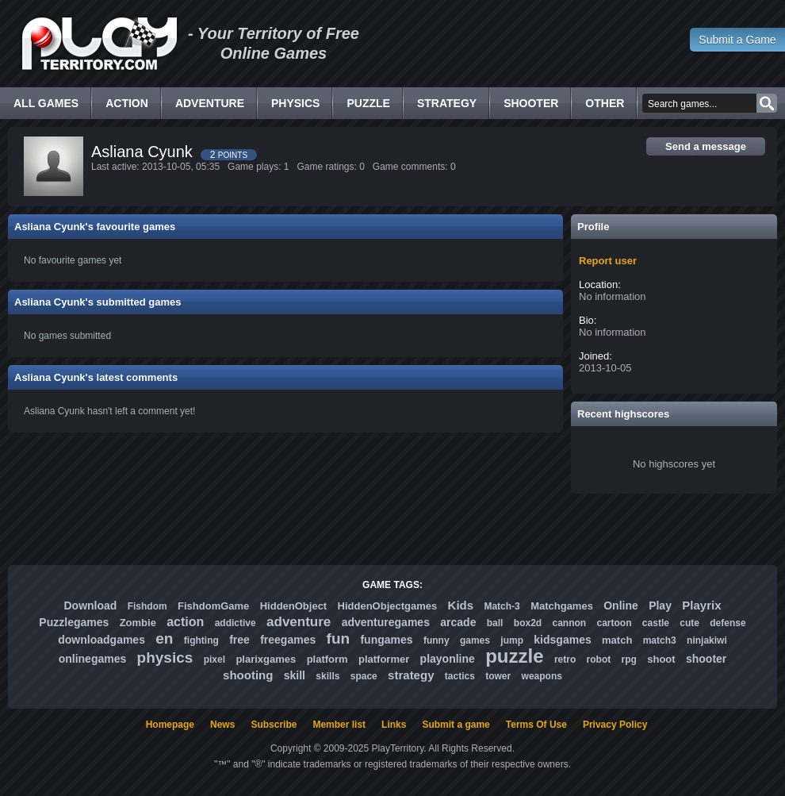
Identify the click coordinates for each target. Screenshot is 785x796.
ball (495, 623)
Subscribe (274, 724)
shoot (661, 659)
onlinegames (93, 658)
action (185, 622)
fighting (201, 640)
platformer (383, 659)
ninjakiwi (707, 640)
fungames (386, 639)
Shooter (531, 103)
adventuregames (386, 622)
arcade (458, 622)
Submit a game (455, 724)
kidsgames (562, 639)
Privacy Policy (615, 724)
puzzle (514, 656)
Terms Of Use (536, 724)
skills (327, 676)
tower (498, 676)
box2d (528, 623)
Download (90, 605)
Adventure (209, 103)
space (363, 676)
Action (126, 103)
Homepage (170, 724)
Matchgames (561, 606)
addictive (235, 623)
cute (689, 623)
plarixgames (266, 659)
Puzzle (368, 103)
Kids (461, 605)
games (475, 640)
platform (327, 659)
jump (511, 640)
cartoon (614, 623)
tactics (460, 676)
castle (655, 623)
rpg (629, 659)
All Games (45, 103)
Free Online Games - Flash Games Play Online (99, 43)
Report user (608, 261)
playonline (447, 658)
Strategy (447, 103)
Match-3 (501, 606)
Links (393, 724)
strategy (411, 675)
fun (338, 638)
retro (565, 659)
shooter (706, 658)
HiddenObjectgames (388, 606)
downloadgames (101, 639)
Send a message (705, 146)
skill (294, 675)
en (164, 638)
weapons (542, 676)
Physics (295, 103)
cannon (569, 623)
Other (604, 103)
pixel (214, 659)
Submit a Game (737, 39)
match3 (659, 640)
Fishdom (147, 606)
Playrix (701, 605)
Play (660, 605)
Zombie (138, 623)
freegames (288, 639)
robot (599, 659)
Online (620, 605)
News (222, 724)
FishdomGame (213, 606)
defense (727, 623)
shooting (248, 675)
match (617, 640)
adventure (298, 621)
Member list (339, 724)
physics (165, 657)
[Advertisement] (392, 529)
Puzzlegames (74, 622)
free (239, 639)
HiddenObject (293, 606)
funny (436, 640)
